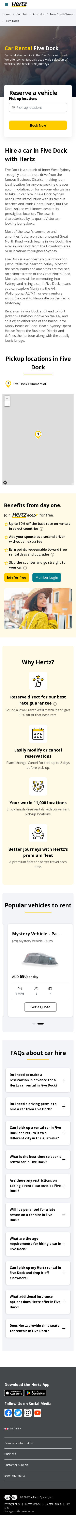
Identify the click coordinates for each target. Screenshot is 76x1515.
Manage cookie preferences (19, 1511)
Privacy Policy (12, 1504)
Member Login (46, 577)
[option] (38, 970)
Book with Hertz (14, 1475)
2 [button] (42, 1024)
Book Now (38, 125)
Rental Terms (53, 1504)
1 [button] (35, 1024)
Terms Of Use (33, 1504)
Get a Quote (38, 1007)
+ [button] (7, 398)
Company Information (18, 1443)
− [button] (7, 403)
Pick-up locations (23, 98)
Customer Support (16, 1465)
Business (10, 1454)
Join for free (16, 577)
